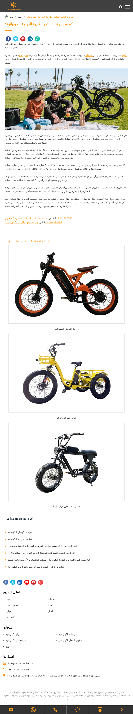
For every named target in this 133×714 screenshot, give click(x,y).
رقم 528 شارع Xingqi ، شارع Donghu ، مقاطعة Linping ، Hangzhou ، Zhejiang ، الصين (54, 675)
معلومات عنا (12, 605)
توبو (8, 646)
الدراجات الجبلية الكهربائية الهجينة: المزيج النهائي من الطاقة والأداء (41, 552)
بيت (12, 16)
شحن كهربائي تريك (66, 417)
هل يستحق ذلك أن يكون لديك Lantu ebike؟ (33, 222)
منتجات (51, 599)
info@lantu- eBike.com (21, 663)
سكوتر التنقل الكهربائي (70, 640)
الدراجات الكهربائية (68, 634)
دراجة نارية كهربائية (16, 640)
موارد (8, 611)
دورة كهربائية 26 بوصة (55, 695)
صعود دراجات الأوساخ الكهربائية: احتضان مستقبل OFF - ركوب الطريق (43, 546)
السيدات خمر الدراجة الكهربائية (31, 695)
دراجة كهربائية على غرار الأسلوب (66, 506)
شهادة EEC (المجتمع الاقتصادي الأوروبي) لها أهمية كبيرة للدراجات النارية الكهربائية (49, 559)
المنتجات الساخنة (81, 692)
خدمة (51, 605)
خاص (121, 692)
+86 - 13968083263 (18, 669)
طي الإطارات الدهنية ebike (114, 695)
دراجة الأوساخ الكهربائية (66, 328)
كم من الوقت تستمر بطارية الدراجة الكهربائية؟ (50, 16)
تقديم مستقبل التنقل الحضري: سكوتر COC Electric (38, 218)
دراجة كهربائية (13, 634)
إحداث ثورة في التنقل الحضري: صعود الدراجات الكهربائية (36, 566)
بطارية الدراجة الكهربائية (20, 539)
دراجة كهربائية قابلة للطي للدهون (81, 695)
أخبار (20, 16)
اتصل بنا (10, 617)
